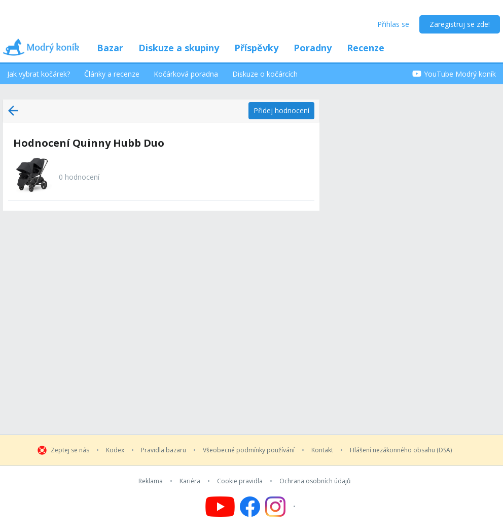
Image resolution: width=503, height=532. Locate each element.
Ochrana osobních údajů (314, 481)
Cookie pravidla (240, 481)
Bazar (110, 48)
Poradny (313, 48)
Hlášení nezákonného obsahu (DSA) (401, 450)
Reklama (150, 481)
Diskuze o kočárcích (265, 74)
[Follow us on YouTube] (220, 506)
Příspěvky (256, 48)
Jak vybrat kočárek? (38, 74)
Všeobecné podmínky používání (249, 450)
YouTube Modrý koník (454, 74)
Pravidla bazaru (163, 450)
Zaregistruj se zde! (459, 24)
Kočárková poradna (186, 74)
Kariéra (189, 481)
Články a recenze (111, 74)
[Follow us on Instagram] (281, 506)
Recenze (365, 48)
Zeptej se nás (70, 450)
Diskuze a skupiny (178, 48)
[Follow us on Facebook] (250, 506)
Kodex (115, 450)
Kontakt (322, 450)
